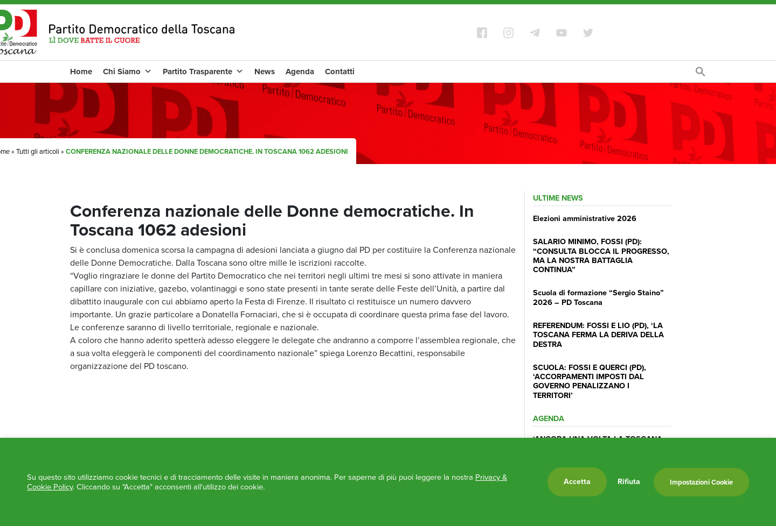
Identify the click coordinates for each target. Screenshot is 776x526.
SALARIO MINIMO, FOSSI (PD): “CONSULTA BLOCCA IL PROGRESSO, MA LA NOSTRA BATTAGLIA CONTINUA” (601, 255)
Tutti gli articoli (37, 151)
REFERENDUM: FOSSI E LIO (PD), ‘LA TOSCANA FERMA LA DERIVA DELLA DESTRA (598, 334)
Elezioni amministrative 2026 (584, 218)
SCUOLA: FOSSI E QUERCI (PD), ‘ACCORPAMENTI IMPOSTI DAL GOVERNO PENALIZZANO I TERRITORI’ (589, 381)
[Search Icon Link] (700, 74)
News (264, 71)
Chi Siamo (127, 71)
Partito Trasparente (203, 71)
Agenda (300, 71)
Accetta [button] (577, 481)
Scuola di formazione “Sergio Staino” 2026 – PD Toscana (598, 297)
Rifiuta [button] (629, 482)
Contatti (340, 71)
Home (81, 71)
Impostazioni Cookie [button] (701, 482)
